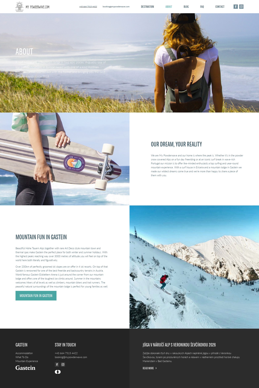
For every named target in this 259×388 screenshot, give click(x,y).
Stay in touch (65, 344)
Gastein (21, 344)
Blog (186, 6)
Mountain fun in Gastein (36, 296)
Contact (219, 6)
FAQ (202, 6)
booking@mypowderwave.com (116, 6)
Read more (150, 368)
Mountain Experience (27, 361)
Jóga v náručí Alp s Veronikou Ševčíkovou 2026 (179, 344)
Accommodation (24, 353)
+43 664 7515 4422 (88, 6)
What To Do (22, 357)
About (169, 6)
